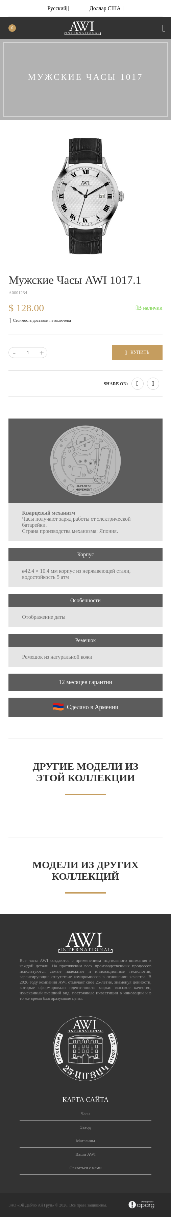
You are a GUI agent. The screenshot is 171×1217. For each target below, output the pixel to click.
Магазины (85, 1140)
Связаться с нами (86, 1167)
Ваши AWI (85, 1154)
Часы (86, 1113)
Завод (85, 1127)
